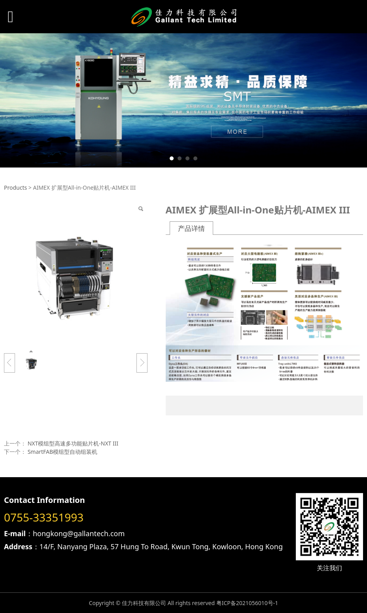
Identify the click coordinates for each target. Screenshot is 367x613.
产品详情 (191, 228)
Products (15, 187)
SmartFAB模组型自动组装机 (63, 451)
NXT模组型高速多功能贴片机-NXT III (73, 443)
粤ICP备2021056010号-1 (247, 603)
